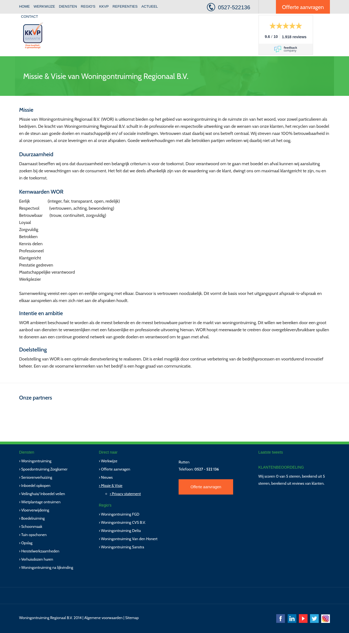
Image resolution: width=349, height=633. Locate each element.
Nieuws (107, 477)
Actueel (150, 6)
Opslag (26, 542)
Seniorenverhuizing (36, 477)
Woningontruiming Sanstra (122, 547)
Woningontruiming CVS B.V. (123, 522)
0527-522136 (234, 7)
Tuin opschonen (34, 534)
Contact (29, 16)
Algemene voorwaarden (103, 617)
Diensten (68, 6)
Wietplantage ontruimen (41, 501)
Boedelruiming (33, 518)
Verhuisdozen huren (37, 559)
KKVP (104, 6)
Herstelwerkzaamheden (40, 551)
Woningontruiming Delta (121, 530)
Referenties (125, 6)
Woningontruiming (36, 461)
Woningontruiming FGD (120, 514)
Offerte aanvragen (303, 7)
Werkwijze (44, 6)
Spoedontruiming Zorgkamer (44, 469)
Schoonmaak (31, 526)
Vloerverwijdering (35, 510)
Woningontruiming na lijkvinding (47, 567)
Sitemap (132, 617)
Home (24, 6)
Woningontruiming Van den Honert (129, 538)
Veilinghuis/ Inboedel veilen (43, 493)
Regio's (88, 6)
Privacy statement (126, 493)
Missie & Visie (111, 485)
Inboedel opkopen (35, 485)
